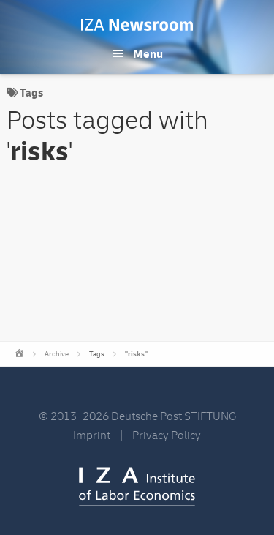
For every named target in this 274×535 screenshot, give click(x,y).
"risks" (136, 354)
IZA (137, 486)
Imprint (91, 435)
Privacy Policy (166, 435)
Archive (57, 354)
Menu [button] (148, 54)
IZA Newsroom (137, 25)
